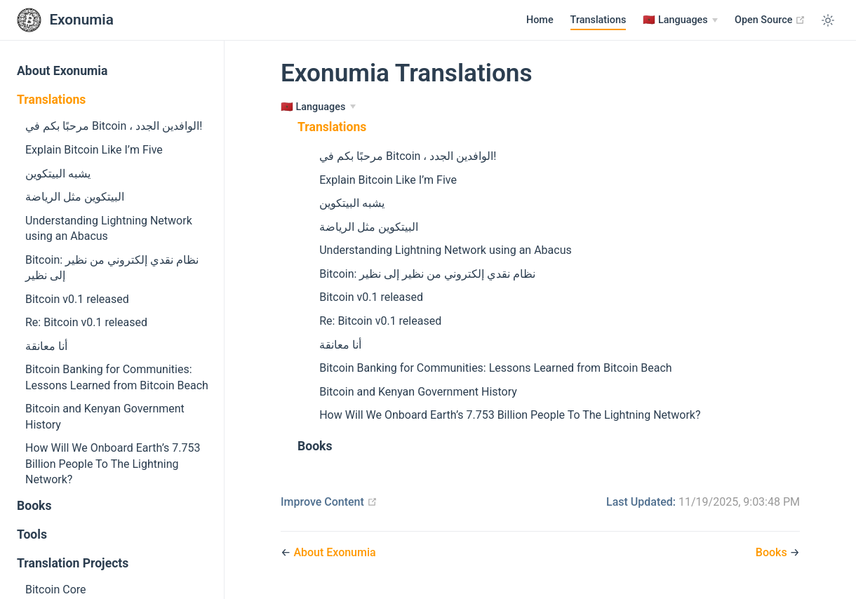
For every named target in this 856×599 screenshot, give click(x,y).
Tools (32, 534)
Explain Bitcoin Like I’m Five (94, 149)
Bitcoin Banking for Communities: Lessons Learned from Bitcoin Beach (116, 377)
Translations (598, 20)
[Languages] (680, 20)
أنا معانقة (46, 346)
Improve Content (329, 502)
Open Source (770, 19)
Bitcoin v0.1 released (77, 299)
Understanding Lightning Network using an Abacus (108, 228)
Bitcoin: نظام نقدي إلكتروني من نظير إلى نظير (112, 267)
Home (540, 20)
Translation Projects (72, 563)
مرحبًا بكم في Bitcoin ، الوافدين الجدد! (113, 126)
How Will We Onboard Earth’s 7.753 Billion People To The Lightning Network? (112, 463)
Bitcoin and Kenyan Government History (105, 416)
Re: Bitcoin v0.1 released (86, 322)
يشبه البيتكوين (58, 173)
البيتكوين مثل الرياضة (74, 196)
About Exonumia (62, 71)
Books (34, 506)
